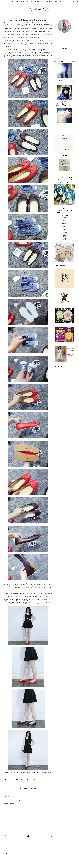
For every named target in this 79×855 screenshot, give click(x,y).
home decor (64, 138)
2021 (64, 224)
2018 (64, 229)
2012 (64, 238)
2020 (64, 226)
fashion (64, 141)
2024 (64, 220)
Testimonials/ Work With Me (37, 1)
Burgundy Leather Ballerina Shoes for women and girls (29, 592)
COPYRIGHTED (75, 853)
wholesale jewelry (59, 366)
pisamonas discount (27, 779)
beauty (64, 143)
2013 (64, 236)
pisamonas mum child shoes (33, 779)
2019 (64, 227)
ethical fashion (64, 149)
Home (13, 1)
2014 (64, 235)
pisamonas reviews (44, 779)
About (17, 1)
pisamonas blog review (21, 779)
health (64, 146)
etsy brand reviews (64, 152)
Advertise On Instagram (51, 1)
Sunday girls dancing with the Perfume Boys (64, 124)
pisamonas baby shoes (9, 779)
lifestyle (64, 135)
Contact (65, 1)
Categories (24, 1)
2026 (64, 217)
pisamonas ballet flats (15, 779)
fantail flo (3, 853)
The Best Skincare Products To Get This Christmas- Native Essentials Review (64, 180)
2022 (64, 223)
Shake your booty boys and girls (64, 79)
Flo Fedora (64, 101)
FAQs (60, 1)
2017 (64, 230)
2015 (64, 233)
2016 (64, 232)
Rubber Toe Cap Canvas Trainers (19, 42)
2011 (64, 239)
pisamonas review (39, 779)
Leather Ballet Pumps (18, 586)
